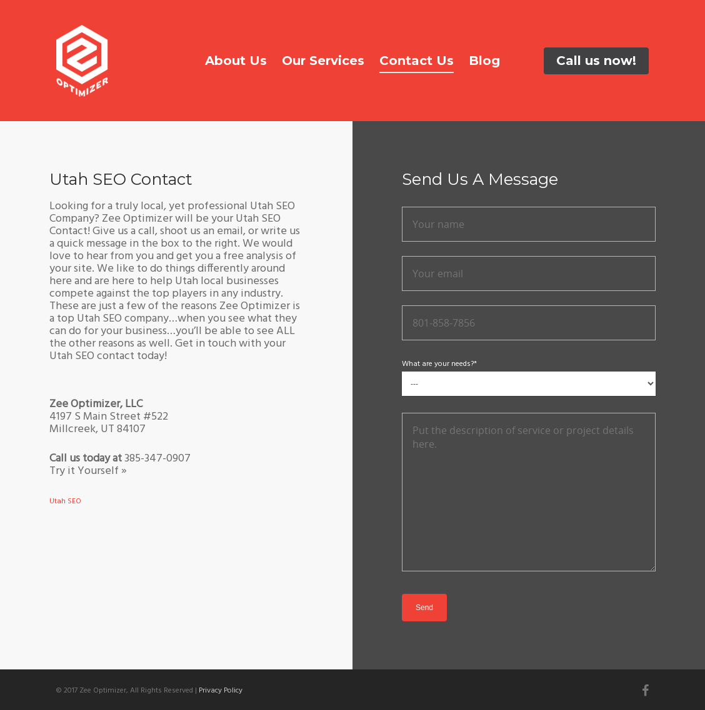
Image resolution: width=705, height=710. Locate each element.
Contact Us (416, 60)
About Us (236, 60)
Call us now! (596, 60)
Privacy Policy (220, 690)
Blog (484, 60)
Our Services (323, 60)
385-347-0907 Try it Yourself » (120, 465)
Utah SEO (65, 501)
